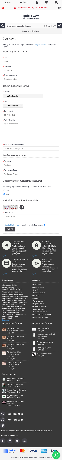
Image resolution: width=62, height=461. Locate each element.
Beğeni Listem (38, 304)
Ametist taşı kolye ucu (45, 342)
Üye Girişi (36, 285)
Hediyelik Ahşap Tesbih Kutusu (15, 337)
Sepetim (36, 298)
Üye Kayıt (35, 31)
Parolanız (7, 161)
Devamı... (5, 320)
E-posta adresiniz (10, 75)
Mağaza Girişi (38, 287)
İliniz (5, 101)
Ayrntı (4, 256)
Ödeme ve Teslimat (40, 317)
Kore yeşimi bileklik (44, 353)
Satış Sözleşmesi (39, 309)
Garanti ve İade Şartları (41, 315)
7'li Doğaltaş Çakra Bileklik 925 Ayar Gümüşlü (14, 354)
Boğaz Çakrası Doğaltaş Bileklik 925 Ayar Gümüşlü (15, 364)
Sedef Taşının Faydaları (16, 379)
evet (6, 190)
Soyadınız (8, 66)
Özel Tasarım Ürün (44, 328)
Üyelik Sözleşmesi (39, 306)
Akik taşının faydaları (15, 384)
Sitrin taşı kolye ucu (44, 348)
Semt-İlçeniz (8, 111)
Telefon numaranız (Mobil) (14, 144)
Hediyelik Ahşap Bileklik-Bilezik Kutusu (15, 330)
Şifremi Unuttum (38, 293)
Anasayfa (25, 31)
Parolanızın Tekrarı (11, 170)
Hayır (6, 194)
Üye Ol (35, 290)
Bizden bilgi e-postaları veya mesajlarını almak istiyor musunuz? (27, 187)
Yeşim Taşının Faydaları (16, 396)
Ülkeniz (7, 92)
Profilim (35, 296)
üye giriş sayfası (40, 45)
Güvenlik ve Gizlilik (39, 312)
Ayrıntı (34, 256)
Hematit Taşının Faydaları (16, 390)
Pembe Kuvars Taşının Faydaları (15, 402)
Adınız (6, 57)
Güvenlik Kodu (9, 212)
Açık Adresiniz (9, 120)
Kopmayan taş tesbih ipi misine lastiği (46, 335)
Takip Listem (37, 301)
